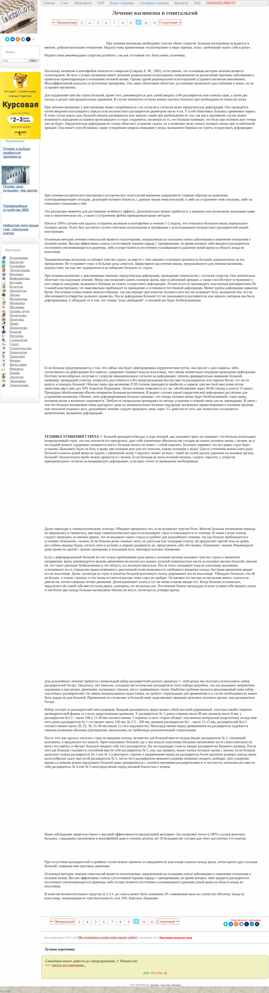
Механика (17, 307)
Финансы (16, 369)
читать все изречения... (69, 965)
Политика (17, 319)
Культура (16, 286)
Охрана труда (20, 311)
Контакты (181, 3)
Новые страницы (122, 3)
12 (154, 23)
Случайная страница (154, 3)
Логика (15, 295)
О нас (65, 3)
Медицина (17, 303)
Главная (49, 3)
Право (14, 323)
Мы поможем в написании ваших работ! (108, 937)
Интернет (17, 274)
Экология (16, 377)
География (17, 266)
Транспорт (17, 356)
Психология (18, 328)
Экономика (18, 381)
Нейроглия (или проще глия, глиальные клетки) (21, 229)
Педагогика (18, 315)
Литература (18, 291)
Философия (18, 365)
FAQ (197, 3)
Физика (15, 360)
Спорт (14, 344)
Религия (15, 332)
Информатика (20, 278)
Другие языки (20, 270)
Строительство (21, 348)
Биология (17, 262)
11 (146, 23)
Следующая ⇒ (170, 22)
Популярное (83, 3)
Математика (18, 299)
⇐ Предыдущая (64, 22)
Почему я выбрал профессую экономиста (16, 153)
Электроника (19, 385)
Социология (18, 340)
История (16, 282)
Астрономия (19, 258)
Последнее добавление (170, 985)
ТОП (100, 3)
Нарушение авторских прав (175, 937)
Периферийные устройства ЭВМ (16, 208)
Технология (18, 352)
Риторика (16, 336)
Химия (15, 373)
